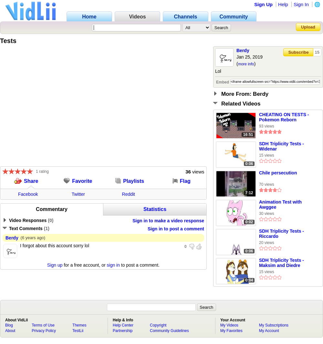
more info (246, 64)
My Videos (229, 325)
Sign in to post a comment (176, 228)
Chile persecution (278, 172)
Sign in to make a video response (168, 220)
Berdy (242, 50)
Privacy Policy (44, 330)
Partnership (122, 330)
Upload (308, 27)
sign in (113, 265)
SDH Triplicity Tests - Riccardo (281, 233)
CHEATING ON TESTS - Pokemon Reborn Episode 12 (284, 117)
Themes (79, 325)
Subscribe (298, 52)
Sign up (54, 265)
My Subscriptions (273, 325)
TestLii (77, 330)
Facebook (28, 194)
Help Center (123, 325)
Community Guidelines (169, 330)
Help (283, 4)
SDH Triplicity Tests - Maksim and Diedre (281, 263)
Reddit (128, 194)
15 (317, 52)
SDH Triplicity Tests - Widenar (281, 146)
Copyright (158, 325)
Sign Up (263, 4)
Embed (222, 82)
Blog (9, 325)
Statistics (154, 209)
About (10, 330)
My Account (269, 330)
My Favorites (231, 330)
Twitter (78, 194)
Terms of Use (43, 325)
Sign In (301, 4)
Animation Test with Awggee (280, 204)
